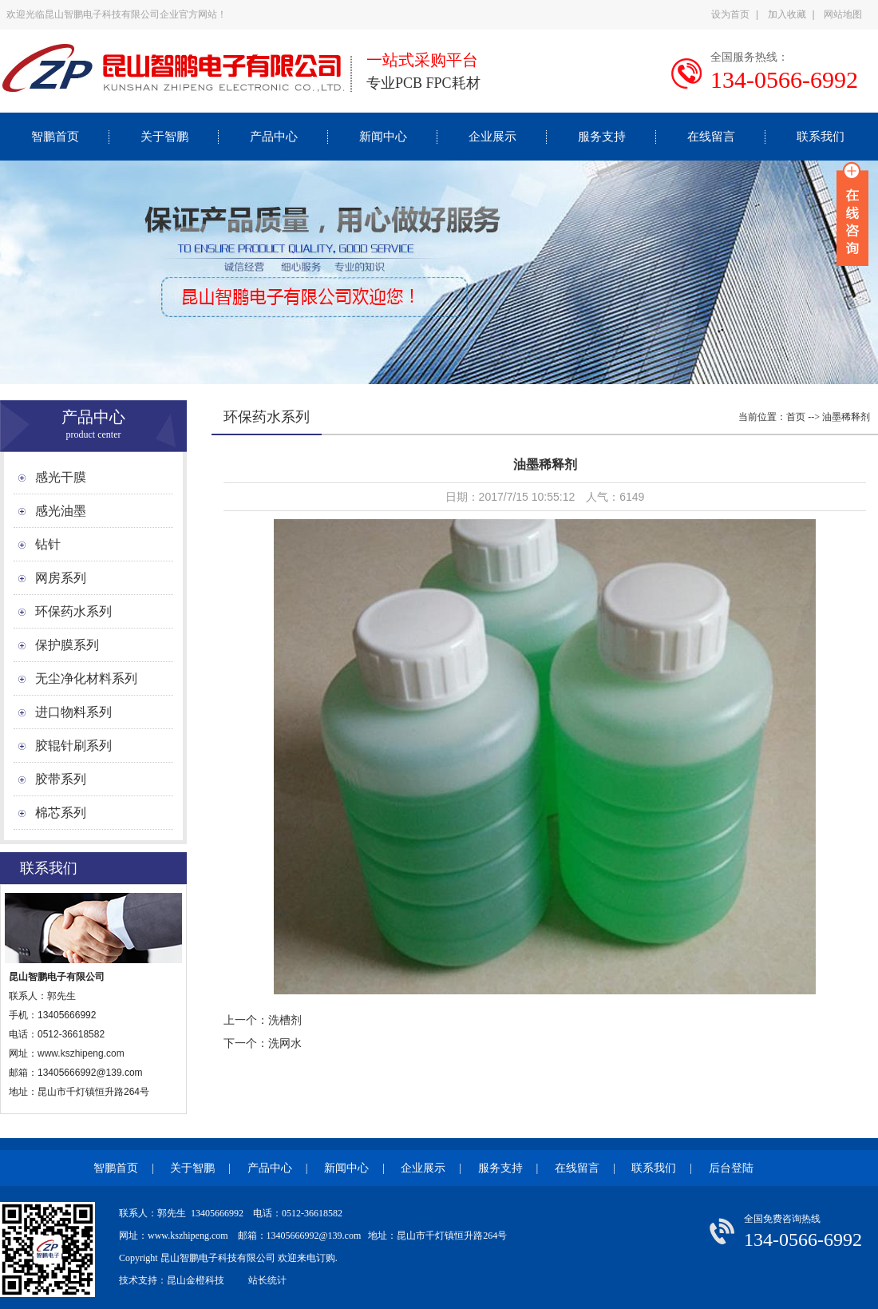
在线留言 (711, 136)
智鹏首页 (55, 136)
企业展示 (492, 136)
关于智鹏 (164, 136)
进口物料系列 (73, 712)
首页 (795, 416)
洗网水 (285, 1043)
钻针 (48, 544)
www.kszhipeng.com (82, 1053)
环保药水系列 (73, 611)
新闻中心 (383, 136)
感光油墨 (60, 511)
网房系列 (60, 578)
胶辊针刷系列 (73, 745)
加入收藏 (787, 14)
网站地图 (843, 14)
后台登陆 (731, 1168)
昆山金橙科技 (195, 1280)
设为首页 (730, 14)
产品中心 (274, 136)
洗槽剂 (285, 1019)
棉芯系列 (60, 812)
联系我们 (820, 136)
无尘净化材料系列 (86, 678)
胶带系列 (60, 779)
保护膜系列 (67, 645)
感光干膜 (60, 477)
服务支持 (602, 136)
